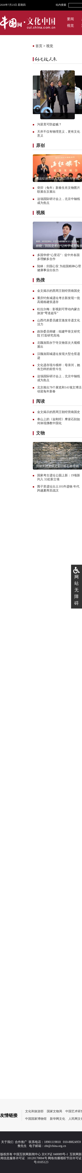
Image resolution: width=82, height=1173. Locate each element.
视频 (40, 212)
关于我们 (7, 1142)
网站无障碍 (76, 589)
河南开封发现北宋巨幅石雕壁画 (57, 466)
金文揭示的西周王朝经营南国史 (58, 290)
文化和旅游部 (34, 1111)
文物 (40, 433)
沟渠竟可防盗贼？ (49, 124)
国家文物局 (54, 1111)
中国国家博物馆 (36, 1118)
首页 (38, 46)
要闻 (70, 19)
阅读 (40, 401)
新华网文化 (57, 1118)
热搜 (40, 280)
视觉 (70, 25)
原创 (40, 145)
